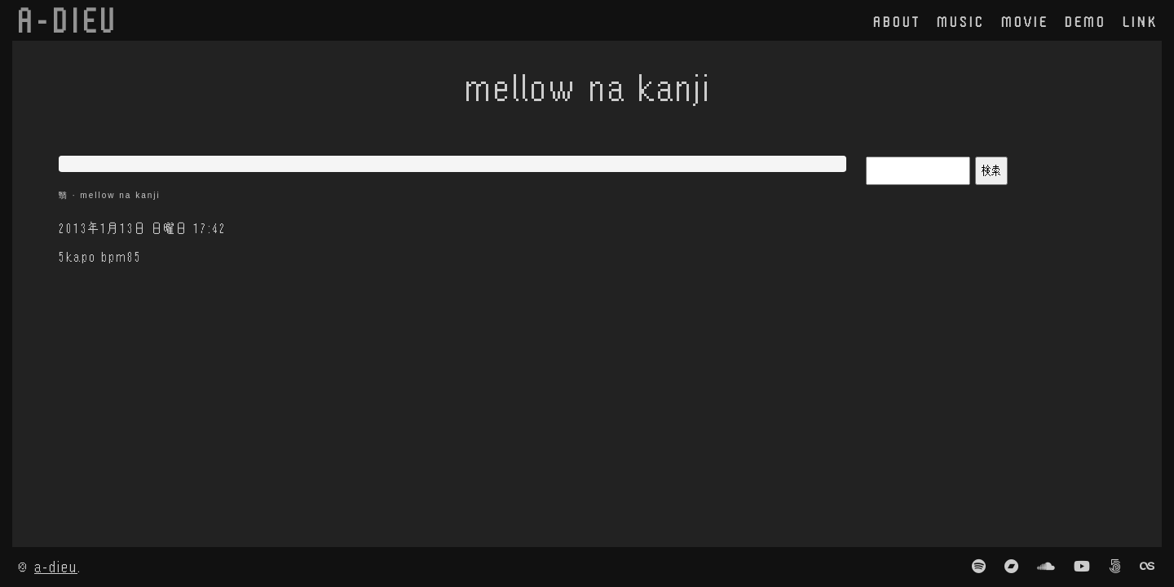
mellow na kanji (120, 195)
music (961, 21)
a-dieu (55, 566)
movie (1024, 21)
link (1140, 21)
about (896, 21)
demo (1085, 21)
